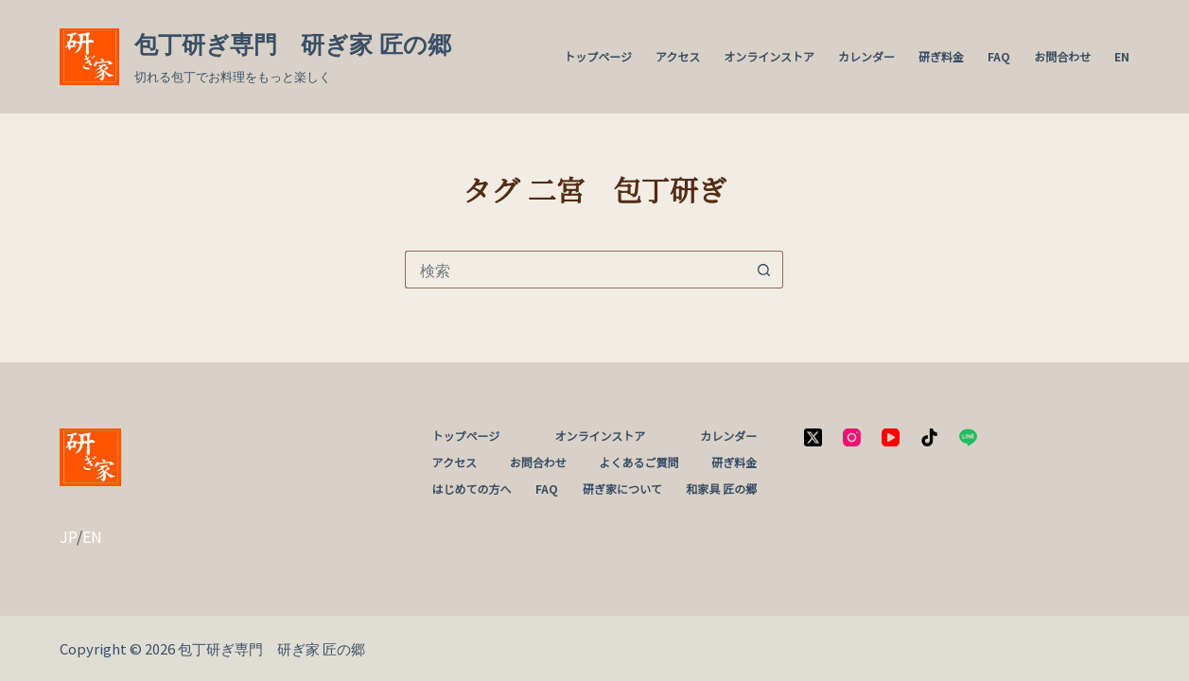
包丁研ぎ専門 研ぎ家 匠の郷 (292, 44)
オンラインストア (769, 56)
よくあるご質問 (639, 462)
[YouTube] (891, 437)
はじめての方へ (472, 489)
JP (68, 536)
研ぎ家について (622, 489)
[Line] (968, 437)
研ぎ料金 (941, 56)
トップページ (598, 56)
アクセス (678, 56)
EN (1121, 56)
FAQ (999, 56)
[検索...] (575, 269)
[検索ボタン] (764, 269)
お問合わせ (1062, 56)
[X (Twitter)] (813, 437)
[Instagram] (852, 437)
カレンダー (866, 56)
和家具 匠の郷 (721, 489)
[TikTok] (929, 437)
